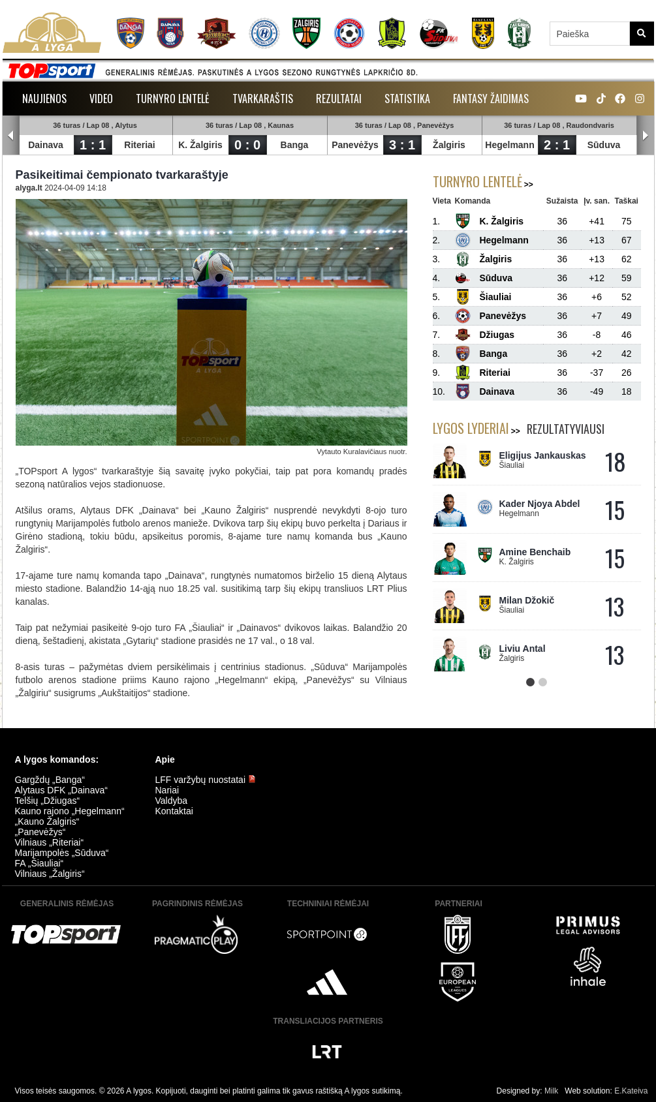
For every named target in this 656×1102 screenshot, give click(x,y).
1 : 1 (93, 145)
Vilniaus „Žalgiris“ (50, 873)
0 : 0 (247, 145)
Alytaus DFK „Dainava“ (61, 790)
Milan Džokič (527, 600)
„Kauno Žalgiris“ (47, 821)
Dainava (46, 145)
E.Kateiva (631, 1090)
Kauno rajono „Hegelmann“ (70, 811)
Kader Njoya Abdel (539, 503)
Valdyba (171, 800)
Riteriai (140, 145)
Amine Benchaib (535, 552)
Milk (551, 1090)
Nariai (167, 790)
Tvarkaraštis (262, 98)
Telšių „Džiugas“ (47, 800)
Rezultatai (339, 98)
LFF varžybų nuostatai (205, 779)
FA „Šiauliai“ (39, 863)
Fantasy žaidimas (491, 98)
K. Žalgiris (201, 145)
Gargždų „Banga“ (50, 779)
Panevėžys (355, 145)
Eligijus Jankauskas (542, 455)
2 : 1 (557, 145)
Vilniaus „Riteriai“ (49, 842)
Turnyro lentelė (173, 98)
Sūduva (604, 145)
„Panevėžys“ (40, 832)
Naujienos (44, 98)
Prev (11, 135)
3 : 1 (402, 145)
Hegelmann (510, 145)
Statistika (407, 98)
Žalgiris (449, 145)
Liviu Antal (522, 648)
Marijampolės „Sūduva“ (62, 853)
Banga (295, 145)
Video (101, 98)
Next (645, 135)
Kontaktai (174, 811)
